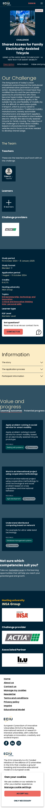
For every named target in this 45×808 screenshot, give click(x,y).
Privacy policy (11, 701)
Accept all (22, 793)
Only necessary (22, 800)
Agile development (14, 499)
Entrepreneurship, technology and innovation (18, 298)
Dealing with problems (15, 447)
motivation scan (16, 570)
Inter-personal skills (11, 304)
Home (7, 678)
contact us (13, 331)
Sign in (31, 3)
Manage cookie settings (17, 787)
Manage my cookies (15, 690)
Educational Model (14, 709)
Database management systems (19, 541)
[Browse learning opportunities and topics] (42, 3)
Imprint (8, 705)
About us (9, 682)
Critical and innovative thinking (17, 302)
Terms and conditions (16, 698)
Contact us (10, 686)
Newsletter (10, 694)
